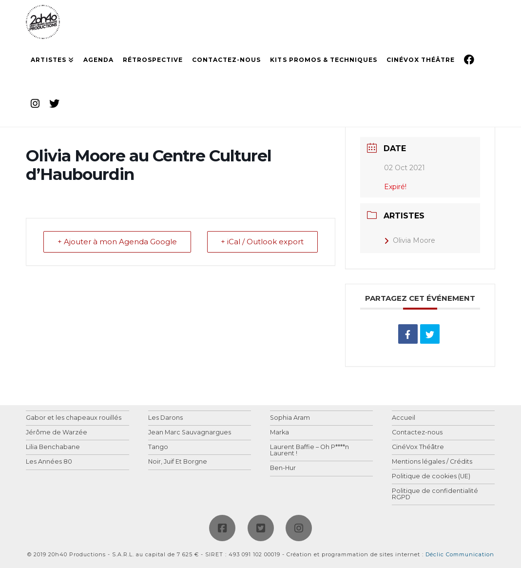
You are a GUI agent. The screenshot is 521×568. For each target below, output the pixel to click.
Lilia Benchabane (53, 447)
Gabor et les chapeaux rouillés (73, 418)
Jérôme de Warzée (56, 433)
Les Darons (165, 418)
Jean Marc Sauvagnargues (189, 433)
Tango (158, 447)
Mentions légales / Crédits (432, 462)
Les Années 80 (49, 462)
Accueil (403, 418)
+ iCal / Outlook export (262, 242)
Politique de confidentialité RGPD (435, 494)
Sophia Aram (290, 418)
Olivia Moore (409, 240)
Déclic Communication (459, 554)
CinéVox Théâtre (418, 447)
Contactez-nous (417, 433)
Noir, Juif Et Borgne (177, 462)
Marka (279, 433)
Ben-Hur (283, 468)
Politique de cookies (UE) (431, 476)
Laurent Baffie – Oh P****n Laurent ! (309, 450)
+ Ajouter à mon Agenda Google (117, 242)
